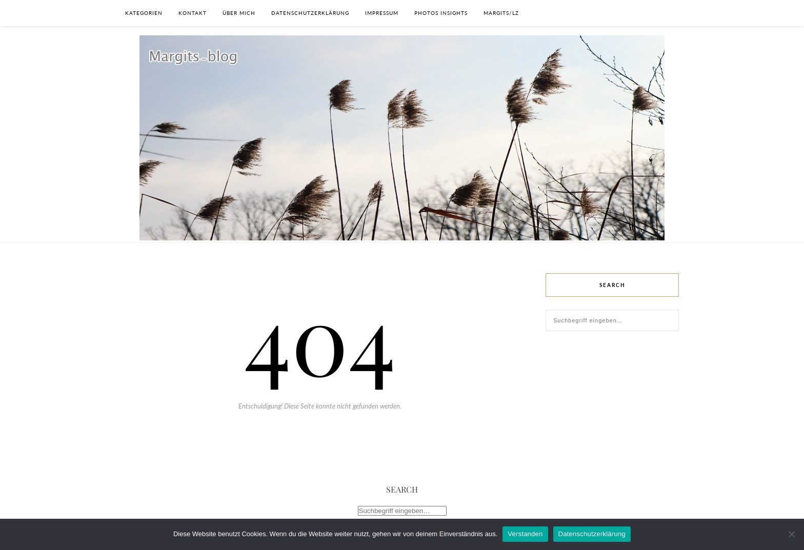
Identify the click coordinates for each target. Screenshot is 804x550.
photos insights (441, 13)
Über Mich (239, 13)
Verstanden (525, 534)
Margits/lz (501, 13)
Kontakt (192, 13)
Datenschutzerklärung (310, 13)
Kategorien (144, 13)
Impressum (381, 13)
